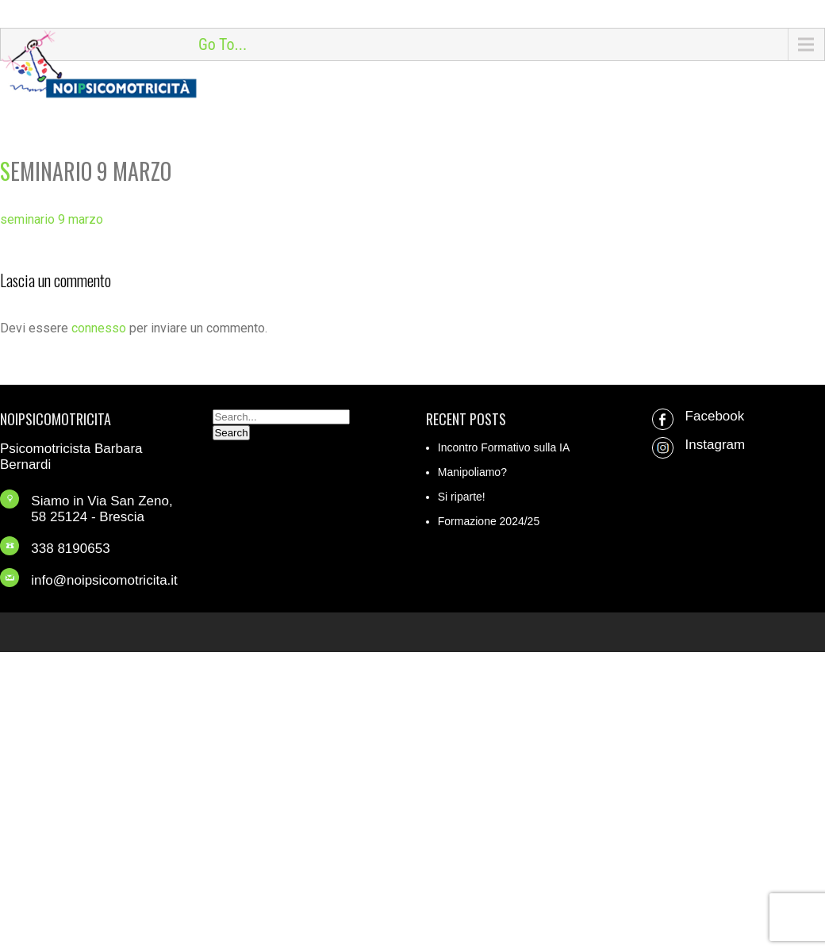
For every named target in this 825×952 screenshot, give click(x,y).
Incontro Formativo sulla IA (504, 447)
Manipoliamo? (472, 472)
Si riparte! (461, 496)
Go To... (222, 44)
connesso (98, 328)
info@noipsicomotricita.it (104, 580)
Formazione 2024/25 (488, 521)
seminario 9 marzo (51, 219)
